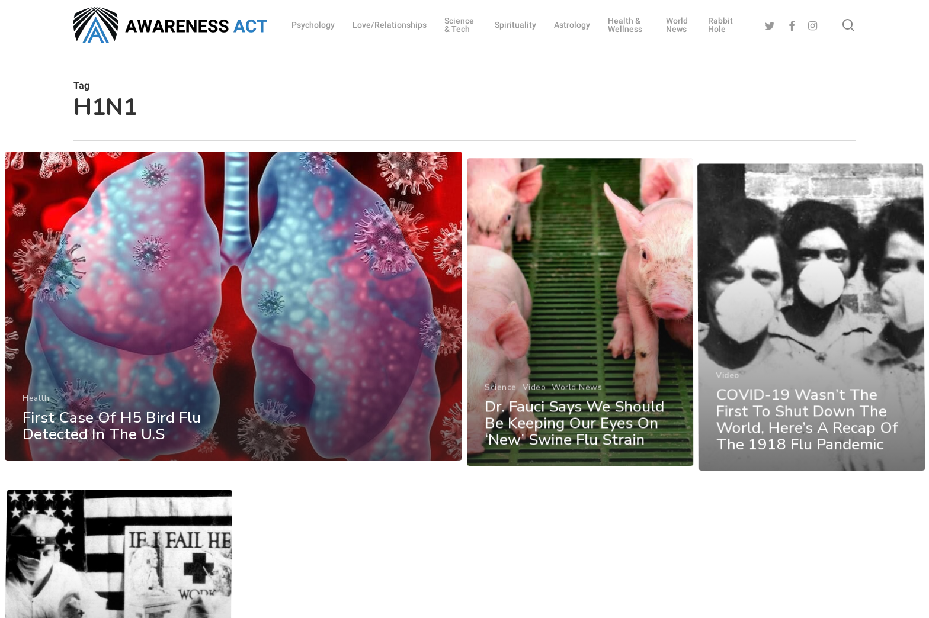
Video (534, 447)
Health (34, 423)
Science (501, 447)
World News (577, 447)
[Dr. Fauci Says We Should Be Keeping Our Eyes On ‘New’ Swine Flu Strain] (582, 376)
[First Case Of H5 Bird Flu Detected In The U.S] (232, 333)
